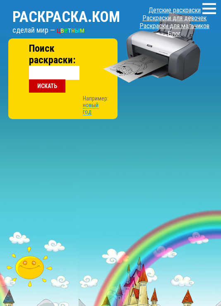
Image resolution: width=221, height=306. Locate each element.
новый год (90, 108)
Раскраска (66, 17)
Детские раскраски (175, 10)
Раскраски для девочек (174, 18)
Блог (174, 34)
